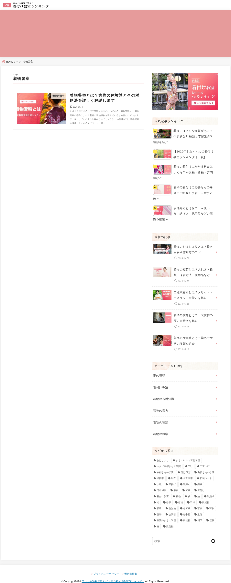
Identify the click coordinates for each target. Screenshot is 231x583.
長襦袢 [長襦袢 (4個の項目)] (186, 513)
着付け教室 (160, 381)
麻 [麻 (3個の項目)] (158, 519)
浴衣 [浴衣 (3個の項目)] (175, 482)
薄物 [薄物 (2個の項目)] (211, 501)
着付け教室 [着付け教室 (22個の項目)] (163, 489)
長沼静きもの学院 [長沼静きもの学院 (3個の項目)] (166, 513)
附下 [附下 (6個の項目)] (200, 513)
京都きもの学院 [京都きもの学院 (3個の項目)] (165, 464)
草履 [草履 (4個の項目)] (199, 501)
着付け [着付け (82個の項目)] (201, 482)
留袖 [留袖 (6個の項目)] (187, 482)
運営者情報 (131, 566)
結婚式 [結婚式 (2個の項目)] (210, 489)
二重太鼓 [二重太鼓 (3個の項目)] (205, 458)
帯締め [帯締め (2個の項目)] (186, 477)
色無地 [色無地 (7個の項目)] (172, 501)
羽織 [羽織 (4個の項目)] (192, 494)
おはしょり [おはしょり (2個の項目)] (163, 452)
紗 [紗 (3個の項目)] (189, 489)
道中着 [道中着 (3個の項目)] (186, 507)
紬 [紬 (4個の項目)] (198, 489)
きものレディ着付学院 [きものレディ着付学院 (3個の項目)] (188, 452)
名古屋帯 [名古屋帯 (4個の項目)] (188, 470)
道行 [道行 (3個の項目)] (199, 507)
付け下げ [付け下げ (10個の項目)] (185, 464)
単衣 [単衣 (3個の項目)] (173, 470)
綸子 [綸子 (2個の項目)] (168, 494)
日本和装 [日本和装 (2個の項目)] (161, 482)
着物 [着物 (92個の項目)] (178, 489)
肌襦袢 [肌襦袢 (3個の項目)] (205, 494)
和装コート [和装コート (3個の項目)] (206, 470)
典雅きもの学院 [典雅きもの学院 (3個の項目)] (206, 464)
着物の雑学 (160, 426)
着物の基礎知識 (163, 392)
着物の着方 (160, 404)
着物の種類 (160, 415)
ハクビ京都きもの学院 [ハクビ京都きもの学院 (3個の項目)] (169, 458)
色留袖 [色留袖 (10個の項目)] (186, 501)
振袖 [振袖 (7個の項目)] (199, 477)
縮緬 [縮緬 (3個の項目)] (180, 494)
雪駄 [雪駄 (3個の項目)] (212, 513)
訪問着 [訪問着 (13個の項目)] (172, 507)
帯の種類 (159, 369)
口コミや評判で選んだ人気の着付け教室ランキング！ (113, 573)
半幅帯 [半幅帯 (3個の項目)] (160, 470)
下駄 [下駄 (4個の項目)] (190, 458)
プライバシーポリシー (106, 566)
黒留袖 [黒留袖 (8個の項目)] (169, 519)
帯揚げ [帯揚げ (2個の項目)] (172, 477)
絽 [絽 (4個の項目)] (158, 494)
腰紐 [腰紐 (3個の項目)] (159, 501)
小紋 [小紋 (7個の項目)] (159, 477)
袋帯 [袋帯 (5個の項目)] (159, 507)
